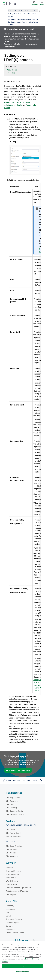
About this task (12, 70)
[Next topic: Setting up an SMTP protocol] (33, 780)
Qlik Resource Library (15, 814)
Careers (9, 925)
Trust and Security (13, 870)
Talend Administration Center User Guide (23, 11)
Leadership (10, 908)
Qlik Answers (11, 849)
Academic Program (14, 918)
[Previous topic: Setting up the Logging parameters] (12, 780)
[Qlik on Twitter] (34, 939)
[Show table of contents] (5, 11)
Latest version (9, 46)
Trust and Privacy (13, 874)
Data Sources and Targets (17, 890)
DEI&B (8, 915)
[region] (22, 957)
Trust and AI (11, 877)
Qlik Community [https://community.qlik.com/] (22, 939)
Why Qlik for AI (12, 880)
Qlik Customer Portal (14, 810)
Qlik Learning (11, 807)
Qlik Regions (11, 894)
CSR (7, 912)
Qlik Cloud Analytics (14, 845)
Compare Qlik (11, 884)
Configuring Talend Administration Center (23, 19)
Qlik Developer (12, 800)
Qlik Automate (12, 855)
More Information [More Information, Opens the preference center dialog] (22, 971)
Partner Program (13, 922)
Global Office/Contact (15, 932)
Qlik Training (11, 804)
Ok (22, 966)
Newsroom (10, 929)
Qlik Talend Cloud (13, 832)
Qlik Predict (10, 852)
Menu (42, 5)
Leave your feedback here (18, 769)
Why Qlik (9, 867)
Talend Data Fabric (13, 836)
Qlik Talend (10, 829)
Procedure (11, 73)
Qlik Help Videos (13, 797)
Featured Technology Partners (18, 887)
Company (10, 905)
